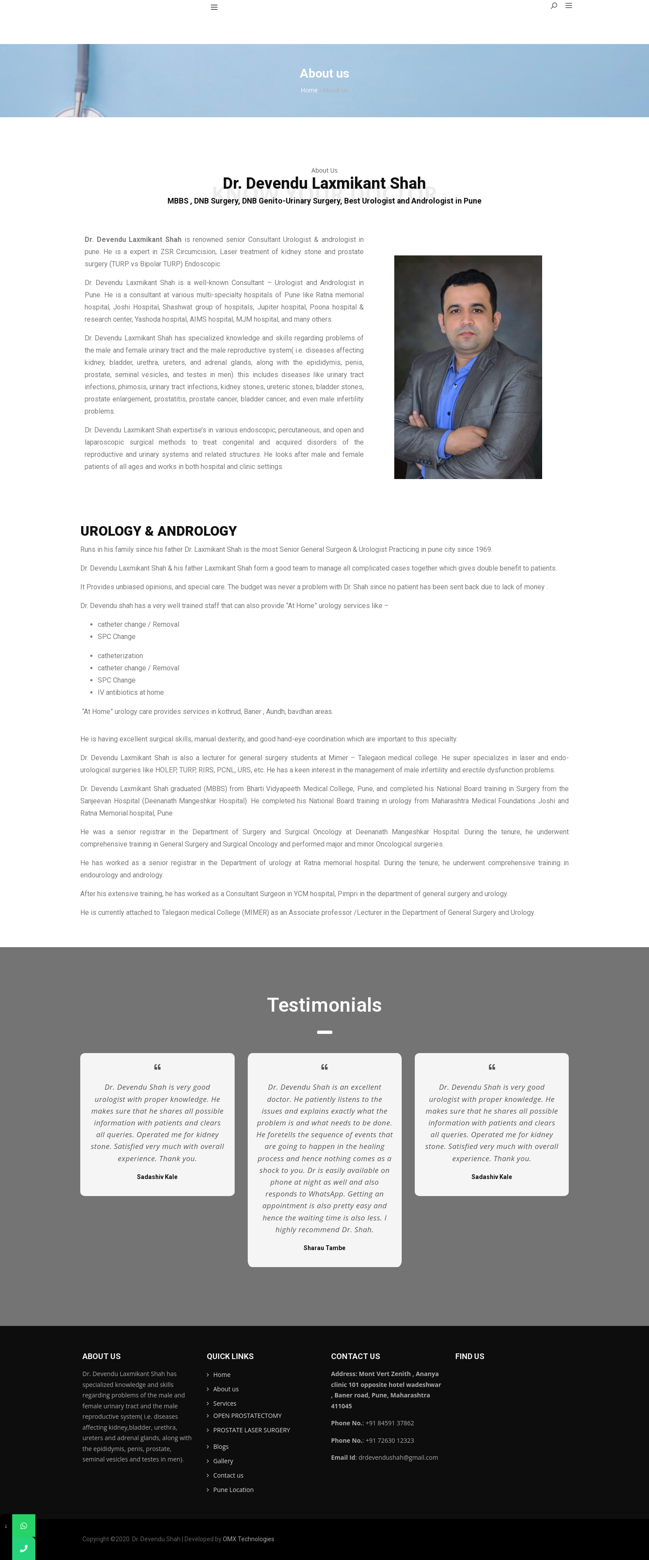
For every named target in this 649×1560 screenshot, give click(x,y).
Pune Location (233, 1489)
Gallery (223, 1461)
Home (222, 1374)
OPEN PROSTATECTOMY (247, 1415)
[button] (565, 6)
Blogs (221, 1446)
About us (226, 1389)
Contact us (228, 1475)
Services (224, 1403)
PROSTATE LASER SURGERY (251, 1430)
